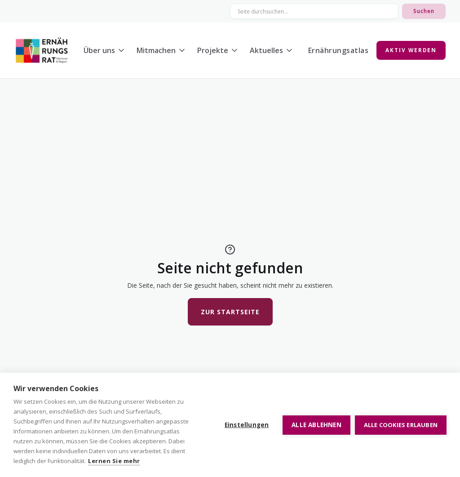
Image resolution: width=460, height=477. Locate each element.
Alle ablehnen (316, 425)
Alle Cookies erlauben (401, 425)
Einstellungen (247, 425)
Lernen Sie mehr (114, 461)
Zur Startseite (230, 312)
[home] (41, 50)
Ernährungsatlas (338, 50)
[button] (106, 50)
